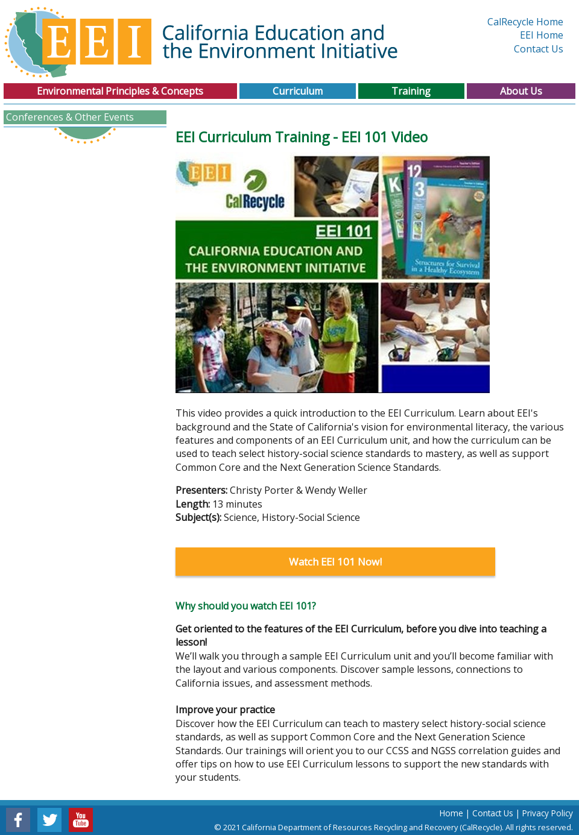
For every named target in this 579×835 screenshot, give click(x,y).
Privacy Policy (547, 813)
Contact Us (538, 48)
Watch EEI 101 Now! (335, 562)
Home (451, 813)
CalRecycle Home (525, 21)
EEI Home (541, 35)
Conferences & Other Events (70, 117)
